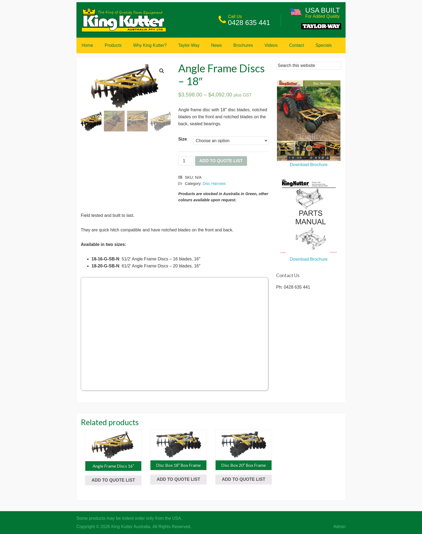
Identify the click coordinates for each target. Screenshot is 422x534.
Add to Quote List (221, 161)
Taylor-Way (188, 45)
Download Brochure (308, 162)
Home (87, 45)
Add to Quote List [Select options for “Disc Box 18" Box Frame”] (178, 479)
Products (113, 45)
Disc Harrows (214, 183)
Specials (323, 45)
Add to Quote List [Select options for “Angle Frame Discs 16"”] (113, 480)
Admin (339, 526)
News (216, 45)
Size (182, 139)
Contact (296, 45)
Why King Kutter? (150, 45)
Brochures (243, 45)
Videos (271, 45)
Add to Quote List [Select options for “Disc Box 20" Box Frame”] (243, 479)
